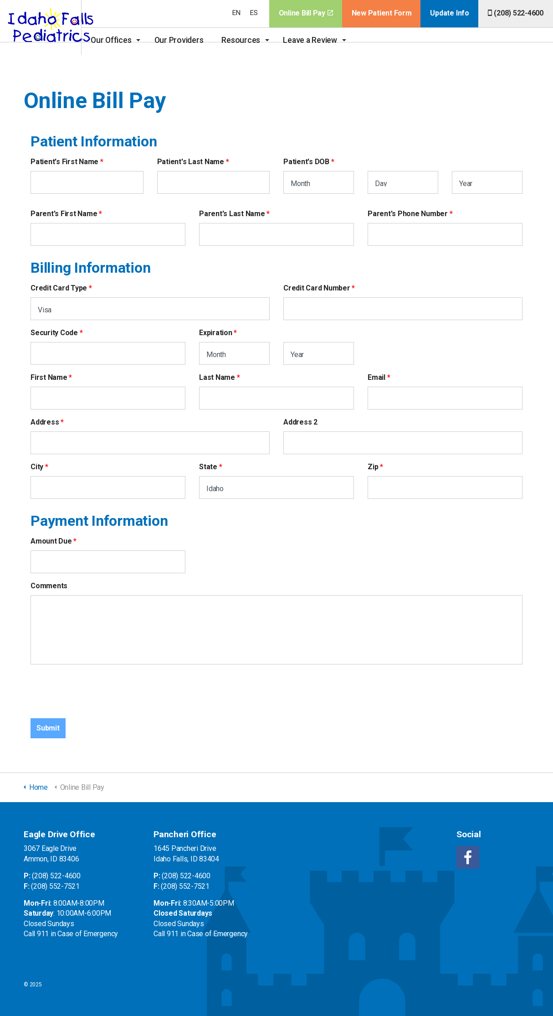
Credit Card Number (316, 288)
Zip (373, 466)
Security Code (54, 332)
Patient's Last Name (190, 161)
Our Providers (202, 40)
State (208, 466)
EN (236, 13)
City (37, 466)
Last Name (217, 377)
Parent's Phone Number (408, 213)
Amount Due (51, 541)
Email (376, 377)
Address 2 (300, 422)
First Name (49, 377)
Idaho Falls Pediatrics (53, 27)
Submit (48, 728)
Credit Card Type (59, 288)
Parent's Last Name (232, 213)
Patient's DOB (306, 161)
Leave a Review (334, 40)
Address (45, 422)
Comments (49, 585)
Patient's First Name (64, 161)
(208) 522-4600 (515, 13)
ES (254, 13)
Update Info (449, 13)
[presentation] (100, 689)
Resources (265, 40)
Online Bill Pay (306, 13)
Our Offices (135, 40)
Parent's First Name (64, 213)
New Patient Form (382, 13)
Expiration (215, 332)
